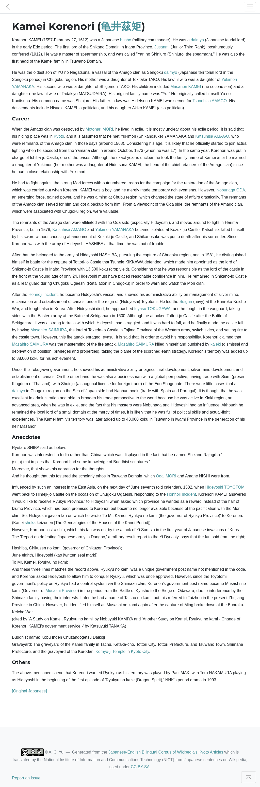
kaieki (215, 344)
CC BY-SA (140, 767)
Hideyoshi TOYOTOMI (225, 487)
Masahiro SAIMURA (48, 330)
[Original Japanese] (29, 691)
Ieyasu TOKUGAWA (152, 309)
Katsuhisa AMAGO (212, 136)
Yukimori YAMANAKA (114, 229)
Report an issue (26, 778)
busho (125, 40)
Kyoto (59, 136)
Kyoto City (140, 651)
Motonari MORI (99, 129)
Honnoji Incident (43, 294)
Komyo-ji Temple (110, 651)
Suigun (186, 301)
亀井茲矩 (121, 26)
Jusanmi (162, 47)
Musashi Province (61, 590)
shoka (30, 523)
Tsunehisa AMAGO (209, 101)
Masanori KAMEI (185, 86)
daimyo (197, 40)
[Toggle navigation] (250, 6)
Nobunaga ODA (230, 190)
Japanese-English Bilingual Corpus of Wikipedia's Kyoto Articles (165, 752)
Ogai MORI (166, 476)
